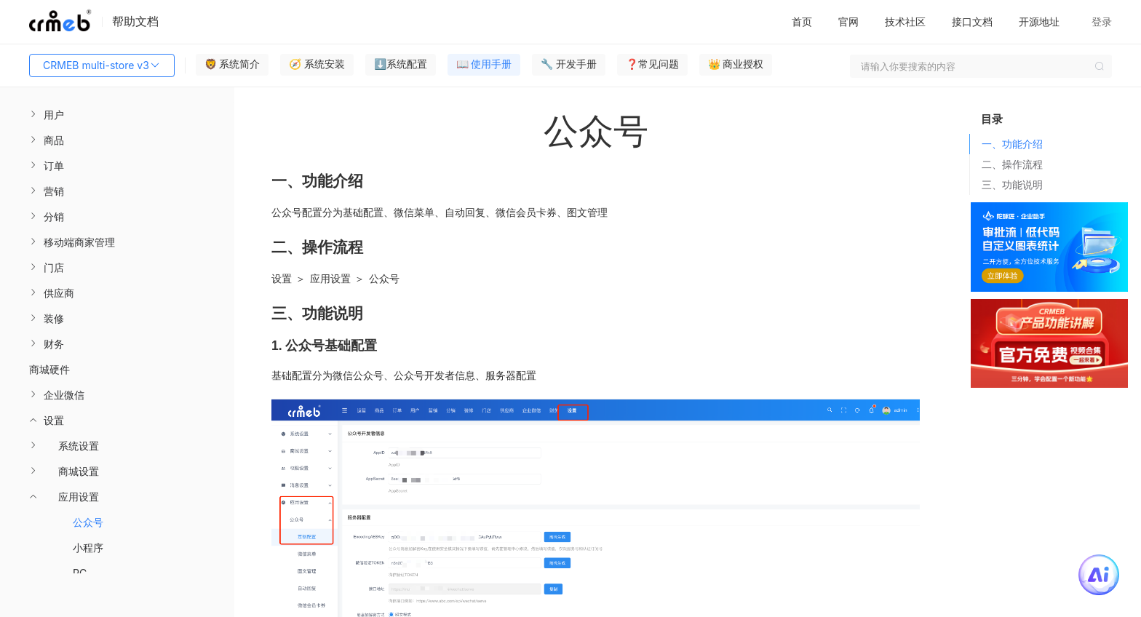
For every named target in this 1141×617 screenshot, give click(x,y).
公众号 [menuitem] (88, 522)
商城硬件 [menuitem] (49, 369)
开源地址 (1039, 21)
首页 (802, 21)
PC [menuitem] (80, 573)
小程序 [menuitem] (88, 547)
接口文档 (972, 21)
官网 (848, 21)
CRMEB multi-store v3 (102, 65)
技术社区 (905, 21)
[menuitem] (117, 114)
